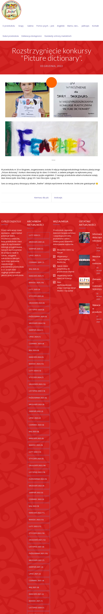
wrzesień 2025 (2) (36, 242)
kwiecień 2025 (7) (36, 276)
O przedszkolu (9, 26)
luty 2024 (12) (35, 370)
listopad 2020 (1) (36, 607)
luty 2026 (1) (34, 235)
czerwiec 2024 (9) (36, 343)
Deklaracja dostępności (31, 36)
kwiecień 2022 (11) (37, 513)
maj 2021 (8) (34, 587)
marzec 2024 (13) (36, 364)
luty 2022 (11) (35, 526)
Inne (53, 160)
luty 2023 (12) (35, 452)
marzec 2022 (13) (36, 519)
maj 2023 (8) (34, 431)
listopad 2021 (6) (36, 546)
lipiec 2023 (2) (35, 418)
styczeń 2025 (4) (36, 296)
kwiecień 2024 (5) (36, 357)
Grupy (20, 26)
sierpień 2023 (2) (36, 411)
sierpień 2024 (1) (36, 330)
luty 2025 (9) (34, 289)
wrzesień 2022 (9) (36, 485)
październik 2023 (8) (38, 398)
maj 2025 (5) (34, 269)
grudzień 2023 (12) (37, 384)
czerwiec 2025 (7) (36, 262)
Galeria (30, 26)
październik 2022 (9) (38, 479)
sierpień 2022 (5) (36, 492)
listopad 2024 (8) (36, 309)
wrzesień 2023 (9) (36, 404)
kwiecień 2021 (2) (36, 594)
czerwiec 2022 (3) (36, 499)
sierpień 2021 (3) (36, 567)
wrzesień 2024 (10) (37, 323)
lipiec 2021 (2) (35, 574)
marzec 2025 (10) (36, 282)
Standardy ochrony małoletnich (57, 36)
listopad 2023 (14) (37, 391)
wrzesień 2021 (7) (36, 560)
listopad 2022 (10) (37, 472)
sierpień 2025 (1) (36, 249)
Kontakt (95, 26)
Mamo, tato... (73, 26)
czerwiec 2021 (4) (36, 580)
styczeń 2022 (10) (36, 533)
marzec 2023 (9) (36, 445)
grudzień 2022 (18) (37, 465)
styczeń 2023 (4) (36, 458)
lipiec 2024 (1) (35, 336)
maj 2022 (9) (34, 506)
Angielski (61, 26)
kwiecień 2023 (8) (36, 438)
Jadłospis (85, 26)
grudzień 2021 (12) (37, 540)
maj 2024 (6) (34, 350)
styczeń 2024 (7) (36, 377)
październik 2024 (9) (38, 316)
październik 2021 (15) (38, 553)
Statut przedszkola (11, 36)
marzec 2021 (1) (36, 601)
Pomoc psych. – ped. (45, 26)
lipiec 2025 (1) (35, 255)
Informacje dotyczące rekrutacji (97, 237)
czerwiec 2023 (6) (36, 425)
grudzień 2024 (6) (37, 303)
